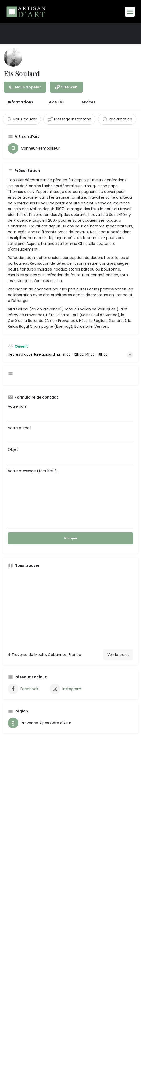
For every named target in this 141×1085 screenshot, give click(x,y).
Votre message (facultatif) (70, 498)
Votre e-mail (70, 434)
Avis (56, 102)
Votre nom (70, 412)
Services (87, 102)
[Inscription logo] (13, 57)
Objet (70, 455)
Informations (20, 102)
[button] (130, 12)
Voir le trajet (118, 654)
